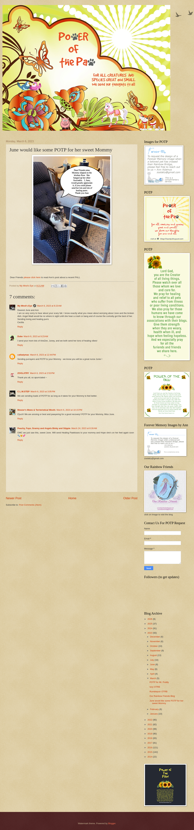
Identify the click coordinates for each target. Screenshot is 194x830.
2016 (150, 747)
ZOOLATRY (23, 373)
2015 (150, 752)
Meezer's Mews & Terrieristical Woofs (36, 410)
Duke (20, 336)
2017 (150, 743)
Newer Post (13, 498)
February (154, 709)
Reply (20, 326)
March (153, 678)
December (155, 636)
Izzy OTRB (155, 687)
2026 (150, 619)
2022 (150, 720)
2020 (150, 729)
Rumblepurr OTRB (158, 691)
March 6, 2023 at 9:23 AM (36, 336)
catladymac (23, 354)
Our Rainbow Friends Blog (162, 696)
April (152, 674)
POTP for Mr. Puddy (159, 682)
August (153, 655)
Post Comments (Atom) (30, 505)
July (152, 660)
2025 (150, 623)
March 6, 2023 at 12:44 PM (43, 354)
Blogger (112, 823)
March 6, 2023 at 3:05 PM (43, 391)
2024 (150, 628)
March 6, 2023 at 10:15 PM (69, 410)
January (154, 714)
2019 (150, 733)
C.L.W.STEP (23, 391)
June (152, 664)
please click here (32, 277)
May (152, 669)
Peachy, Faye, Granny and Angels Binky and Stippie (43, 428)
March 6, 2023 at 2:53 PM (42, 373)
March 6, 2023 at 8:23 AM (49, 306)
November (155, 641)
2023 (150, 633)
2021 (150, 724)
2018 (150, 738)
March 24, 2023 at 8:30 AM (84, 428)
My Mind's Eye (24, 306)
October (154, 646)
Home (72, 498)
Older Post (130, 498)
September (155, 650)
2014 (150, 756)
